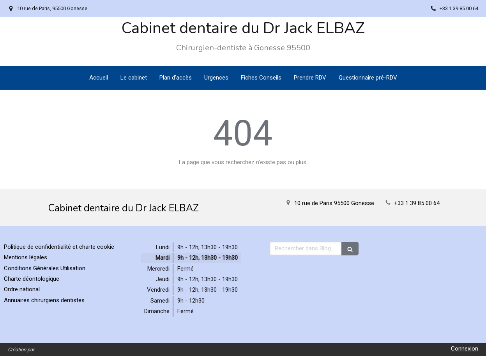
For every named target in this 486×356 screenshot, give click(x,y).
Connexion (464, 348)
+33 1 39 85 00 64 (417, 203)
